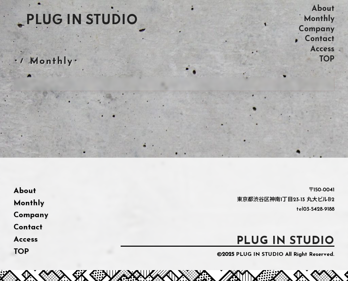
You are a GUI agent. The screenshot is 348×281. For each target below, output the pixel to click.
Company (316, 29)
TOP (326, 59)
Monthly (319, 19)
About (323, 9)
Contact (319, 39)
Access (322, 49)
